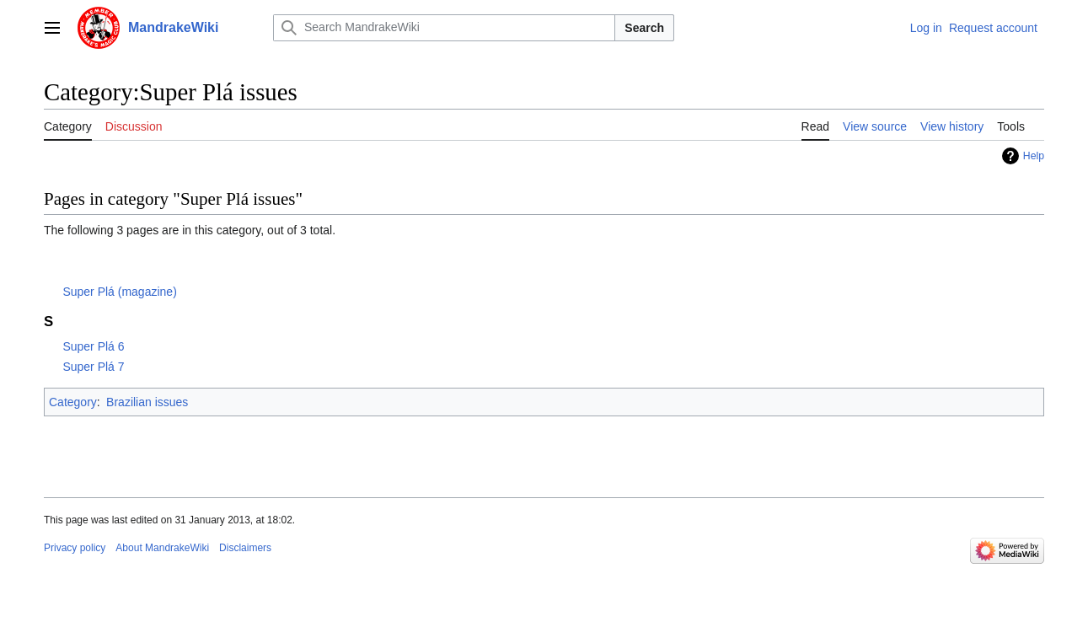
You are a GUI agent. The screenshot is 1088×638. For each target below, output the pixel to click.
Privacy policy (74, 548)
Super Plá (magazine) (119, 291)
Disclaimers (245, 548)
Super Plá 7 (93, 366)
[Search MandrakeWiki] (444, 27)
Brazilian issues (147, 402)
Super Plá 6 (93, 346)
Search (644, 28)
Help (1033, 156)
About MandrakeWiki (162, 548)
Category (73, 402)
